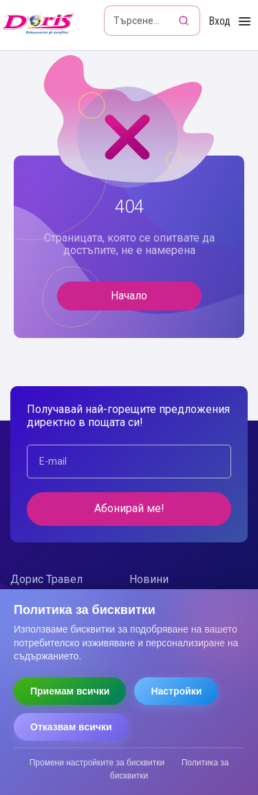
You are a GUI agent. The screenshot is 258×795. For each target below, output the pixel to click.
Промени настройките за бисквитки (97, 762)
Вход (219, 21)
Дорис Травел (46, 579)
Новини (149, 579)
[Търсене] (185, 20)
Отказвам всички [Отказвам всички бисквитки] (71, 726)
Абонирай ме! (129, 508)
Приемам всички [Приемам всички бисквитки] (69, 691)
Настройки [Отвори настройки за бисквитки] (176, 691)
